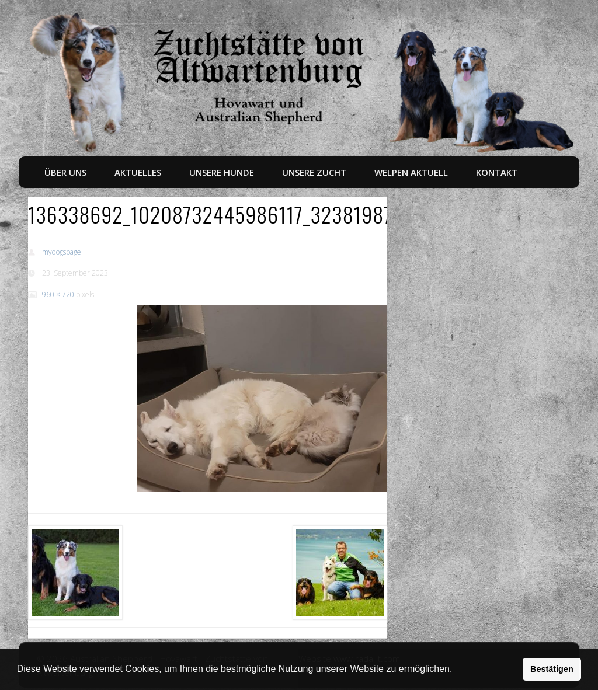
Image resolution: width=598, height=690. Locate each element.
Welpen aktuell (411, 172)
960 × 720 (58, 294)
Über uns (65, 172)
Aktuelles (137, 172)
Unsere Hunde (221, 172)
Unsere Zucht (314, 172)
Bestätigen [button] (551, 669)
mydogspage (61, 252)
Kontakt (496, 172)
